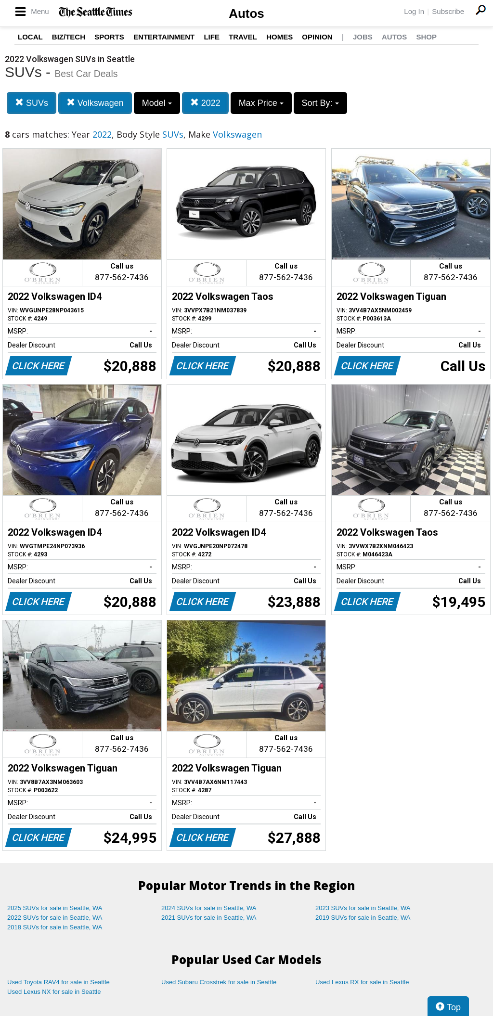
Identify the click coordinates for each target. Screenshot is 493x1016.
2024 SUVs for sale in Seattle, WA (209, 908)
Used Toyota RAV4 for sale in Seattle (58, 982)
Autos (246, 13)
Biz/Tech (68, 37)
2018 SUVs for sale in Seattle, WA (55, 927)
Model (157, 103)
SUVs (31, 103)
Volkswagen (95, 103)
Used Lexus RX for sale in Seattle (362, 982)
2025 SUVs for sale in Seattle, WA (55, 908)
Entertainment (164, 37)
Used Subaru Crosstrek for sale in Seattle (218, 982)
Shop (426, 37)
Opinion (317, 37)
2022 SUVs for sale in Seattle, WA (55, 917)
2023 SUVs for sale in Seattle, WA (363, 908)
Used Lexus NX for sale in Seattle (54, 991)
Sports (109, 37)
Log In (414, 11)
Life (212, 37)
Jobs (363, 37)
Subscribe (448, 11)
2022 (205, 103)
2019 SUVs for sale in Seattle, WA (363, 917)
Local (30, 37)
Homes (279, 37)
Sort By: (320, 103)
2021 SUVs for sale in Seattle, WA (209, 917)
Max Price (261, 103)
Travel (243, 37)
